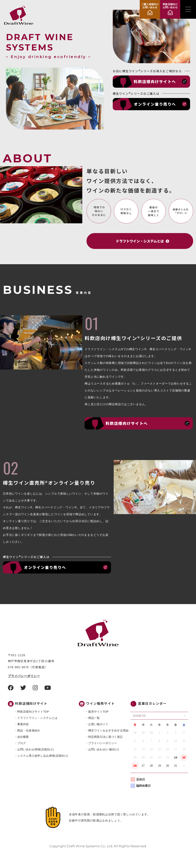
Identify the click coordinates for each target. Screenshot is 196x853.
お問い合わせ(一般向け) (103, 749)
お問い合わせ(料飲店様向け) (35, 749)
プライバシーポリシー (24, 676)
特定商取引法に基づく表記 (105, 736)
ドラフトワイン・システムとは (37, 717)
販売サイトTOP (98, 711)
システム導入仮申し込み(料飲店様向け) (42, 755)
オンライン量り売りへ (155, 104)
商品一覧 (94, 717)
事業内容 (23, 724)
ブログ (21, 743)
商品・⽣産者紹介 (28, 730)
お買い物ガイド (98, 724)
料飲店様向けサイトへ (155, 81)
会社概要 (23, 736)
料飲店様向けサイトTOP (33, 711)
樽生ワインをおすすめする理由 (108, 730)
